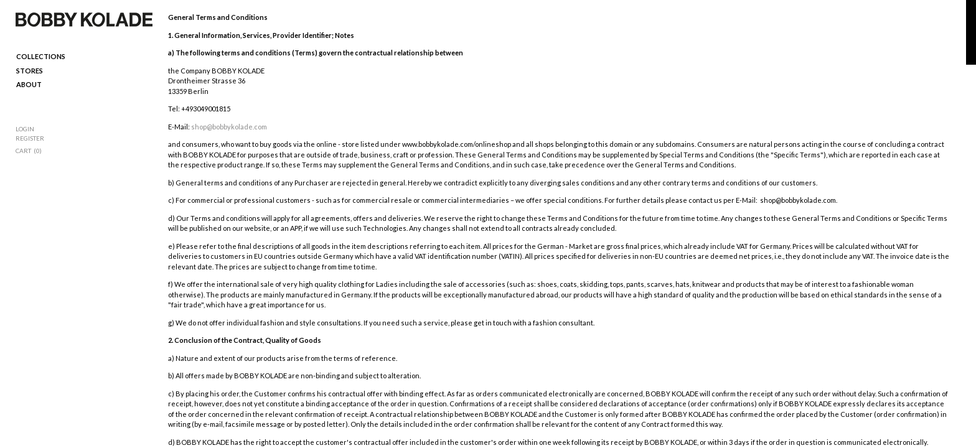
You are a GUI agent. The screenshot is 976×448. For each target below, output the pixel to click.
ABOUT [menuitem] (29, 84)
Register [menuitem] (30, 138)
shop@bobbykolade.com (229, 127)
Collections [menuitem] (40, 56)
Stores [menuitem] (29, 71)
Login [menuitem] (25, 129)
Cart (23, 150)
